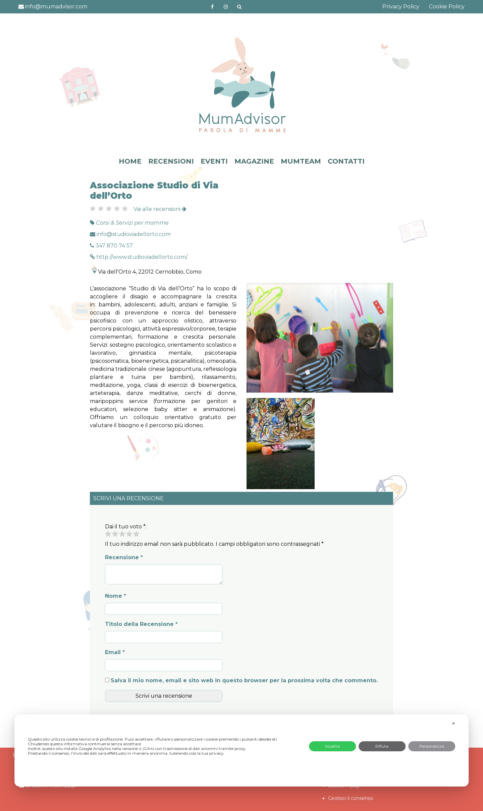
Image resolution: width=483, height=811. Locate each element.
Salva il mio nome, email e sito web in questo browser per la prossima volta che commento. (244, 680)
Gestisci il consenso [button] (350, 798)
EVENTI (214, 161)
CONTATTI (346, 161)
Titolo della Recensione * (141, 624)
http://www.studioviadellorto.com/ (138, 257)
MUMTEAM (301, 161)
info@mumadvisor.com (52, 6)
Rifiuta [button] (381, 746)
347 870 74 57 (111, 245)
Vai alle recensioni (159, 209)
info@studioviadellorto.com (130, 234)
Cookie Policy (447, 6)
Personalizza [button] (431, 746)
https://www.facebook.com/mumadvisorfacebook (212, 6)
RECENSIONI (171, 161)
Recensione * (124, 557)
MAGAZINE (254, 161)
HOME (130, 161)
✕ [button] (453, 723)
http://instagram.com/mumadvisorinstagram (225, 6)
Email (115, 652)
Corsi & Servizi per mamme (132, 223)
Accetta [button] (332, 746)
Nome (115, 596)
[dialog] (241, 750)
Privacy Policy (400, 6)
